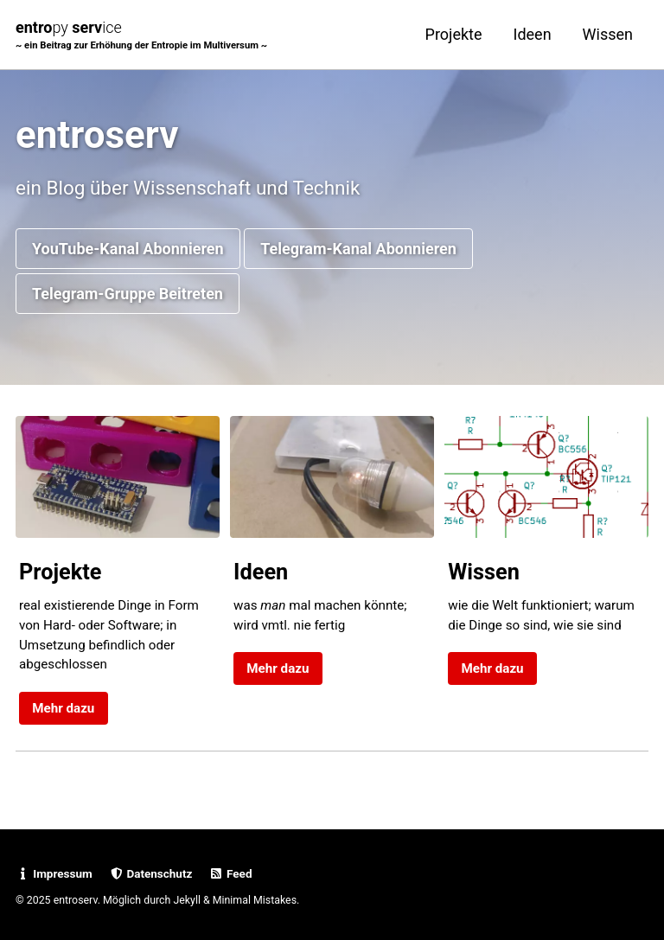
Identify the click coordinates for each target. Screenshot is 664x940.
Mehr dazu (63, 708)
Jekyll (187, 900)
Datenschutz (150, 873)
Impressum (54, 873)
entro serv (141, 36)
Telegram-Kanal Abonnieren (358, 249)
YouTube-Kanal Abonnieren (128, 249)
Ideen (533, 34)
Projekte (453, 34)
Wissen (608, 34)
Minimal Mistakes (255, 900)
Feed (230, 873)
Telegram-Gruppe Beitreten (127, 294)
